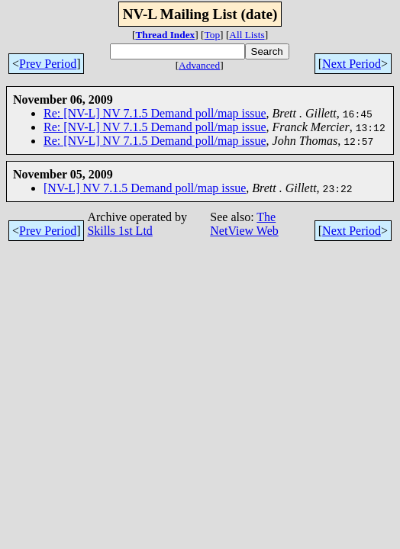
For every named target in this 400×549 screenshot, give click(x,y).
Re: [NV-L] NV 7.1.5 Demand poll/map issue (155, 113)
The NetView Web (244, 223)
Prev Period (47, 63)
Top (213, 34)
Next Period (351, 63)
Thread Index (165, 34)
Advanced (199, 65)
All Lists (246, 34)
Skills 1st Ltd (119, 230)
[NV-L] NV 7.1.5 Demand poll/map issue (145, 187)
